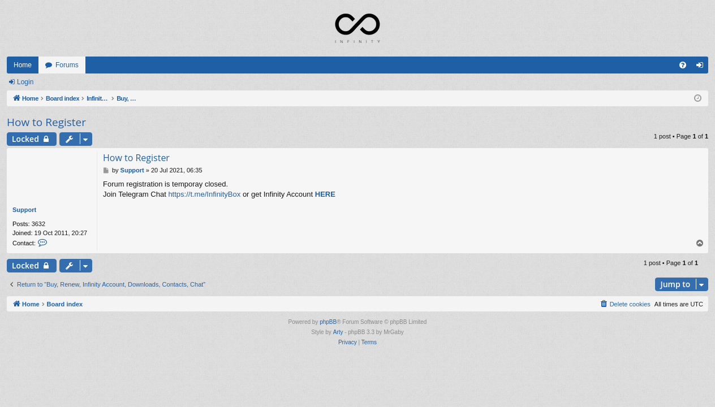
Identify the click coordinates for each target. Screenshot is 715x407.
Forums (67, 65)
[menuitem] (682, 65)
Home (23, 65)
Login (25, 82)
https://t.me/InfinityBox (204, 194)
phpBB (328, 322)
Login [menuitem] (702, 67)
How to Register (46, 122)
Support (24, 209)
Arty (338, 332)
